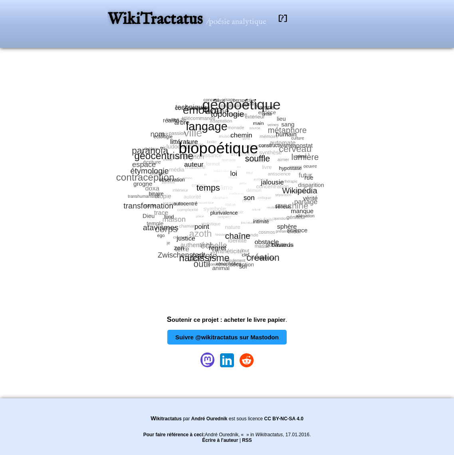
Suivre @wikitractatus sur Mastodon (227, 337)
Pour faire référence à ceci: (174, 434)
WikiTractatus (156, 20)
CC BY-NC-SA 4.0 (283, 419)
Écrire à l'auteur (220, 440)
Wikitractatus (166, 419)
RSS (247, 440)
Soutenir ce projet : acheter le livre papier (226, 319)
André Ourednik (209, 419)
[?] (282, 18)
